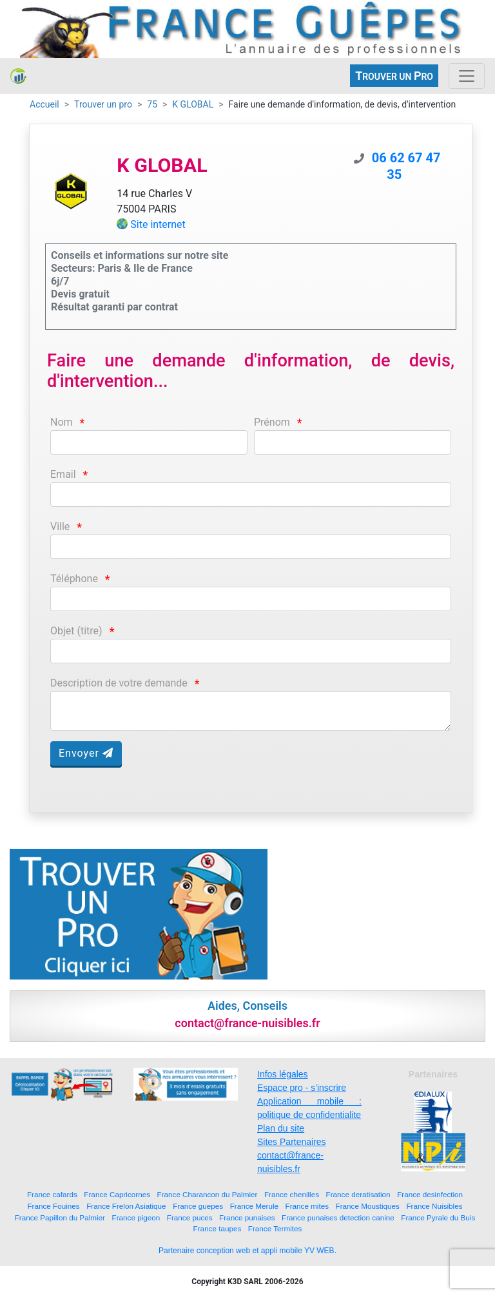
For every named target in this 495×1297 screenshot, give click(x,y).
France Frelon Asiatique (126, 1206)
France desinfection (430, 1194)
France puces (190, 1217)
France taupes (217, 1228)
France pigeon (136, 1217)
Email (63, 474)
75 (152, 104)
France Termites (275, 1228)
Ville (60, 526)
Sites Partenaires (291, 1142)
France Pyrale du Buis (438, 1217)
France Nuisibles (434, 1206)
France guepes (198, 1206)
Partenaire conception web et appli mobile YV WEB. (247, 1250)
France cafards (52, 1194)
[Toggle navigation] (467, 76)
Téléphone (74, 578)
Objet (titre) (76, 631)
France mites (307, 1206)
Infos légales (282, 1074)
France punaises (247, 1217)
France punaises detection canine (338, 1217)
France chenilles (291, 1194)
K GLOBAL (192, 104)
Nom (61, 422)
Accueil (44, 104)
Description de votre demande (119, 683)
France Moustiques (368, 1206)
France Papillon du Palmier (60, 1217)
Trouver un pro (103, 104)
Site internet (158, 224)
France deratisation (358, 1194)
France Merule (254, 1206)
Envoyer (86, 753)
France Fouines (53, 1206)
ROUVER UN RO (394, 75)
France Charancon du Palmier (207, 1194)
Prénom (272, 422)
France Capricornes (117, 1194)
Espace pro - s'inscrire (301, 1088)
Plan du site (280, 1128)
